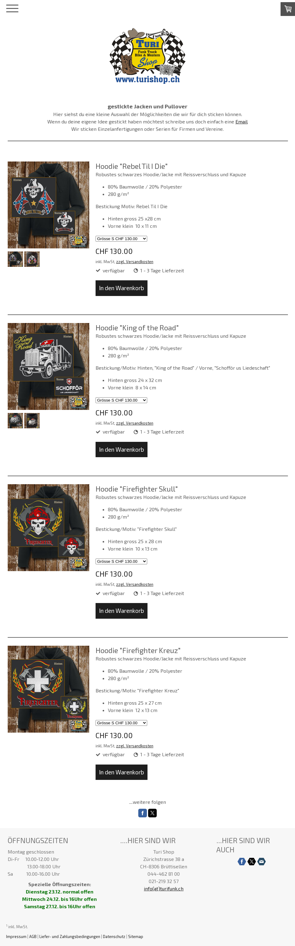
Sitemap (135, 936)
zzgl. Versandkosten (134, 261)
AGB (33, 936)
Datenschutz (114, 936)
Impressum (16, 936)
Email (241, 121)
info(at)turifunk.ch (163, 888)
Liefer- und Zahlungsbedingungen (69, 936)
